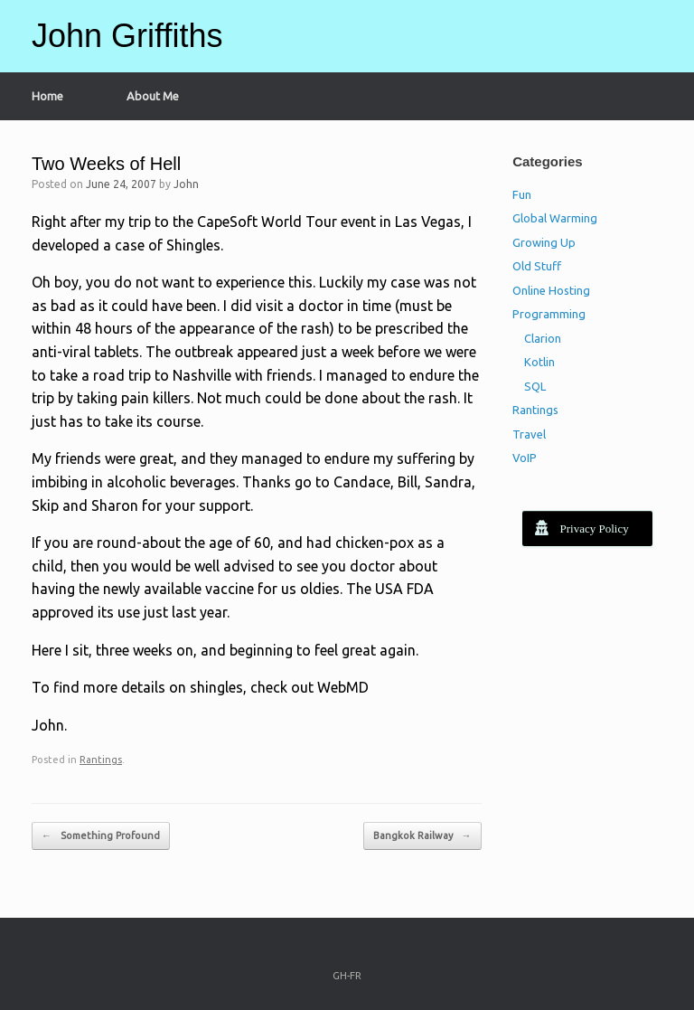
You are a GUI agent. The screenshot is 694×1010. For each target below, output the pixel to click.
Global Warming (554, 218)
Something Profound (101, 836)
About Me (153, 96)
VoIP (524, 457)
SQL (535, 386)
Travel (529, 434)
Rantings (101, 759)
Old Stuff (536, 266)
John (186, 184)
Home (47, 96)
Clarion (542, 338)
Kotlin (539, 361)
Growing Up (544, 242)
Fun (521, 194)
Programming (549, 313)
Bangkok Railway (422, 836)
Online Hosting (551, 290)
